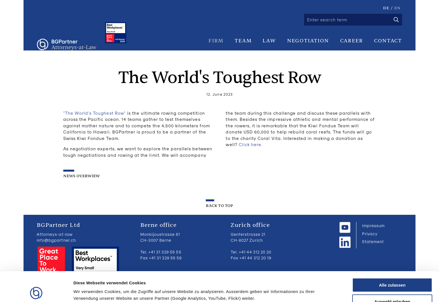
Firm (216, 41)
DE (386, 8)
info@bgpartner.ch (56, 240)
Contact (388, 41)
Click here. (251, 144)
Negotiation (308, 41)
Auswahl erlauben (392, 271)
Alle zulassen (392, 255)
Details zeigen (298, 286)
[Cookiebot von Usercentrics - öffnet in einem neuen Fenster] (36, 291)
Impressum (373, 225)
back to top (219, 205)
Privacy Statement (373, 237)
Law (269, 41)
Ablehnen (392, 288)
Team (243, 41)
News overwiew (81, 176)
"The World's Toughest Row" (94, 113)
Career (351, 41)
